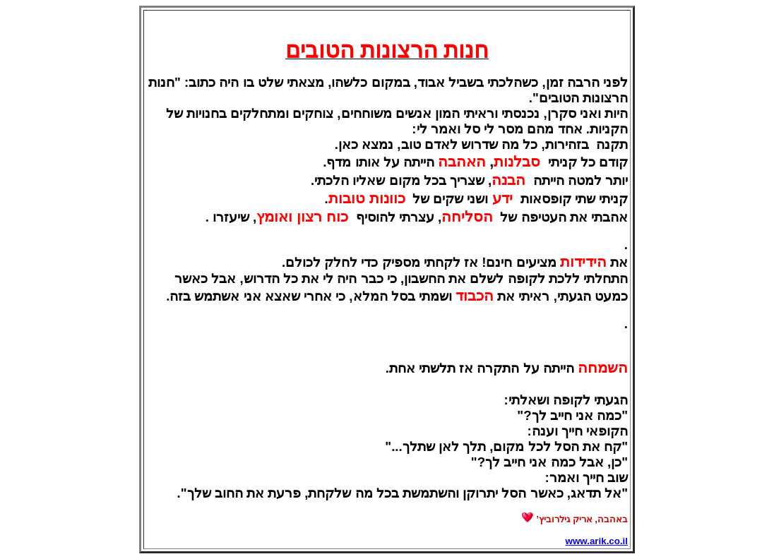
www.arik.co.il (597, 541)
